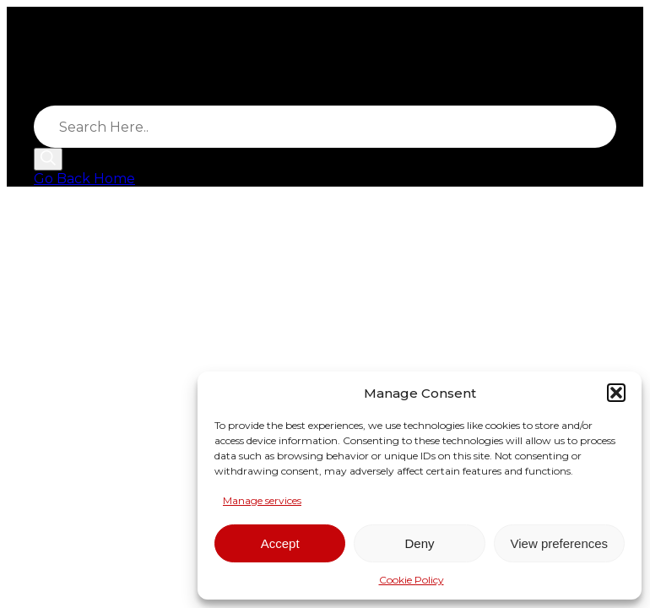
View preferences (560, 543)
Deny (419, 543)
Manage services (262, 500)
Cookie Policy (411, 579)
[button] (616, 392)
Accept (280, 543)
